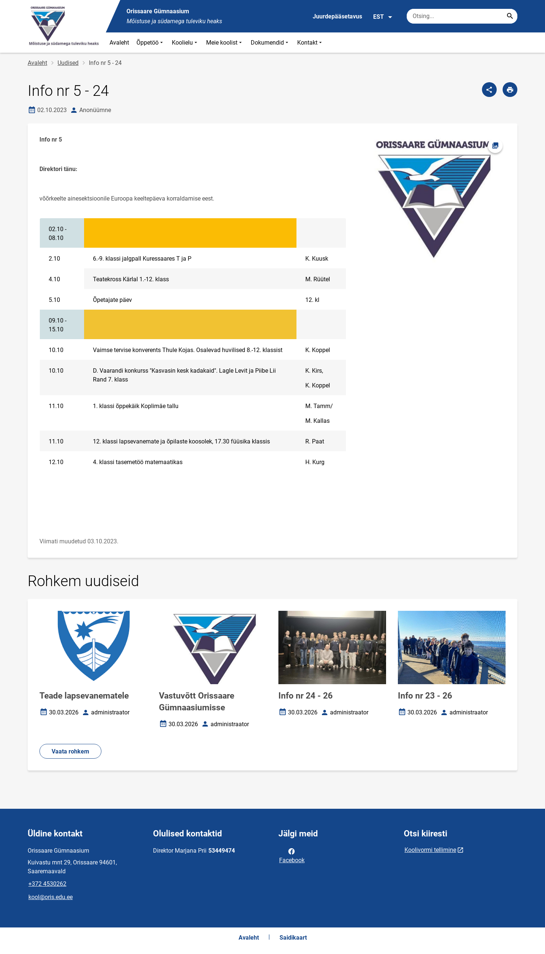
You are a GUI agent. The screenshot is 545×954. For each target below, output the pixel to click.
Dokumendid (270, 42)
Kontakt (310, 42)
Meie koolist (224, 42)
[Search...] (510, 16)
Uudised (68, 62)
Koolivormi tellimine (430, 849)
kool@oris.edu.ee (50, 897)
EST (383, 17)
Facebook (292, 855)
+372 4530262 (47, 883)
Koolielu (185, 42)
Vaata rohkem (70, 751)
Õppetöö (150, 42)
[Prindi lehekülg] (510, 89)
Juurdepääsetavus (337, 16)
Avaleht (119, 42)
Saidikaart (293, 937)
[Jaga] (489, 89)
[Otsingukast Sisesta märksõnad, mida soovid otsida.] (462, 16)
